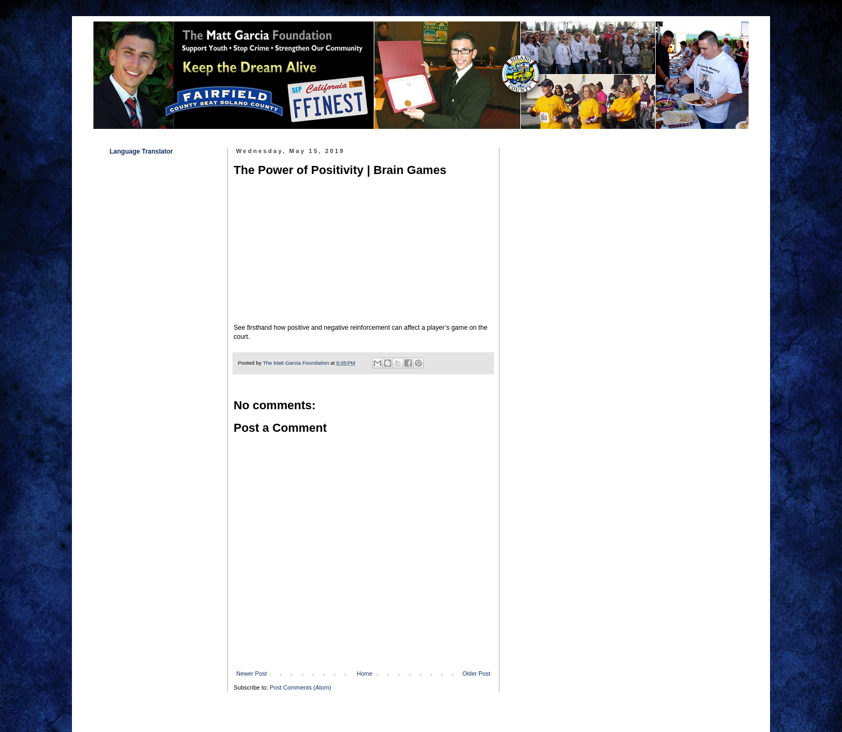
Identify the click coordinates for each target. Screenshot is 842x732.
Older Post (476, 673)
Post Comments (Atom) (300, 687)
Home (364, 673)
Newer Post (251, 673)
